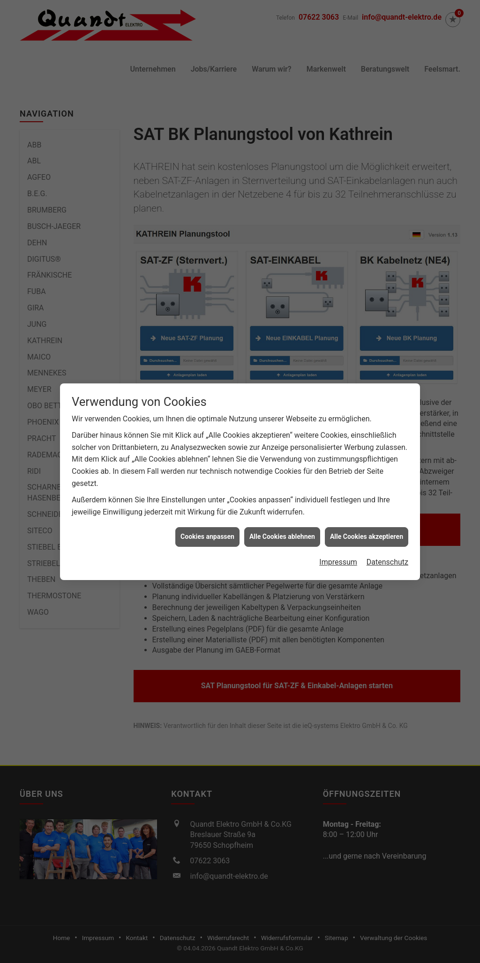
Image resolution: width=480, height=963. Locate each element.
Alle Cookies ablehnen (282, 497)
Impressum (338, 522)
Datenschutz (387, 522)
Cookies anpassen (207, 497)
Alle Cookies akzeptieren (366, 497)
